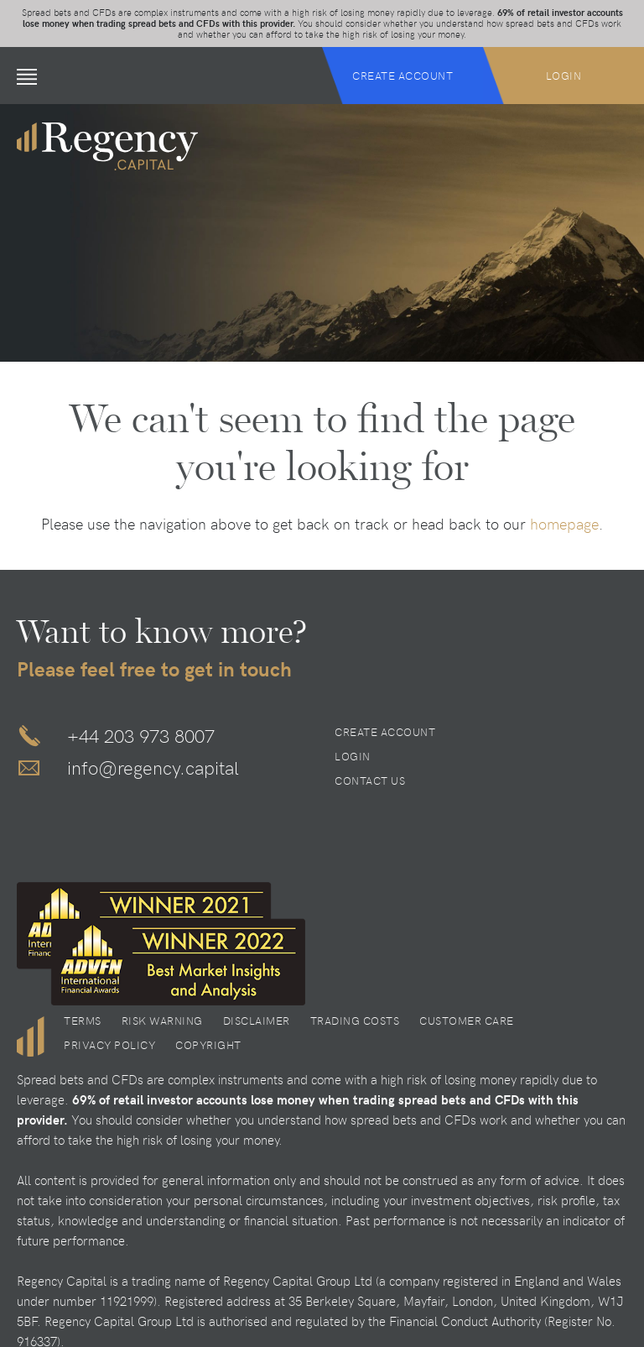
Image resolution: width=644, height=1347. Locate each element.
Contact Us (370, 780)
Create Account (402, 75)
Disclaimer (256, 1020)
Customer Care (466, 1020)
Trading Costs (355, 1020)
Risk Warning (162, 1020)
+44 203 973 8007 (141, 735)
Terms (82, 1020)
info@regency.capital (153, 767)
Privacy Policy (109, 1044)
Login (564, 75)
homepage (564, 523)
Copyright (208, 1044)
